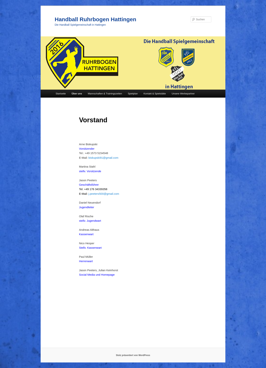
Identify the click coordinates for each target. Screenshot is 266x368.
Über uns (77, 93)
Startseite (61, 93)
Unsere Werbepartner (183, 93)
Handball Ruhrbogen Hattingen (95, 19)
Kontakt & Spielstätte (155, 93)
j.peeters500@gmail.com (103, 193)
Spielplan (133, 93)
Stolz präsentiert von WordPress (133, 355)
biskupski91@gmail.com (103, 157)
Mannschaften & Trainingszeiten (105, 93)
